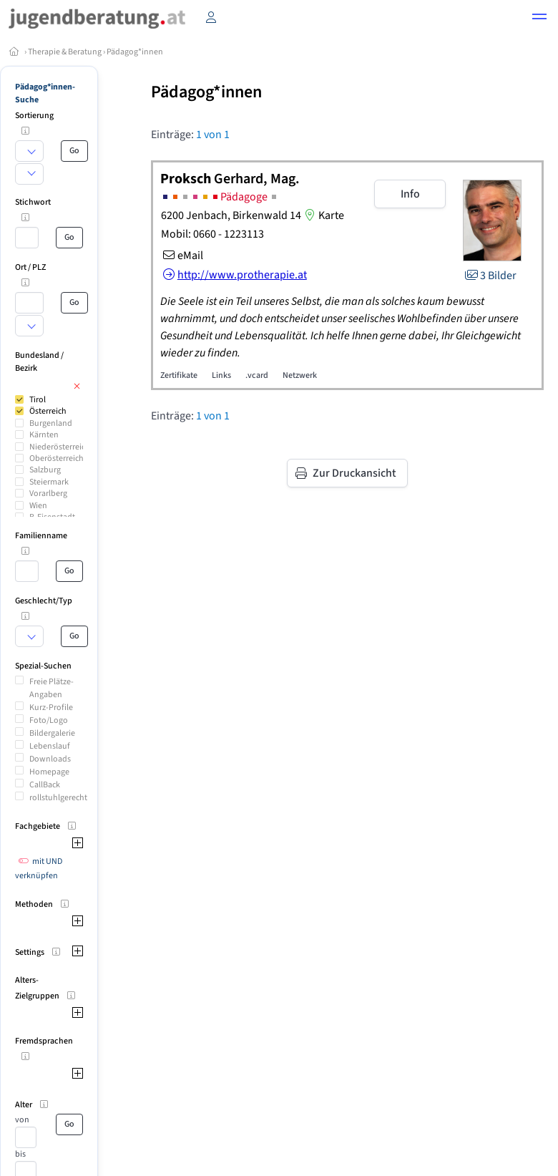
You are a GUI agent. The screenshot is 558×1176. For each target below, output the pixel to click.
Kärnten (44, 435)
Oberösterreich (56, 458)
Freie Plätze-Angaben (51, 688)
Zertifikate (178, 375)
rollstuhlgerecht (58, 798)
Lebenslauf (49, 746)
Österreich (48, 411)
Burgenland (50, 423)
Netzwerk (300, 375)
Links (221, 375)
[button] (539, 18)
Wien (38, 506)
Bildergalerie (52, 733)
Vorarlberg (48, 493)
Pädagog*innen (135, 52)
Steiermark (49, 482)
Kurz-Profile (51, 707)
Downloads (50, 759)
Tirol (37, 400)
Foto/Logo (48, 720)
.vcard (256, 375)
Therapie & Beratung (65, 52)
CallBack (44, 785)
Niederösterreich (59, 447)
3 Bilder (490, 275)
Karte (322, 215)
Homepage (49, 772)
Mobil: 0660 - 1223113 (212, 234)
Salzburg (45, 470)
